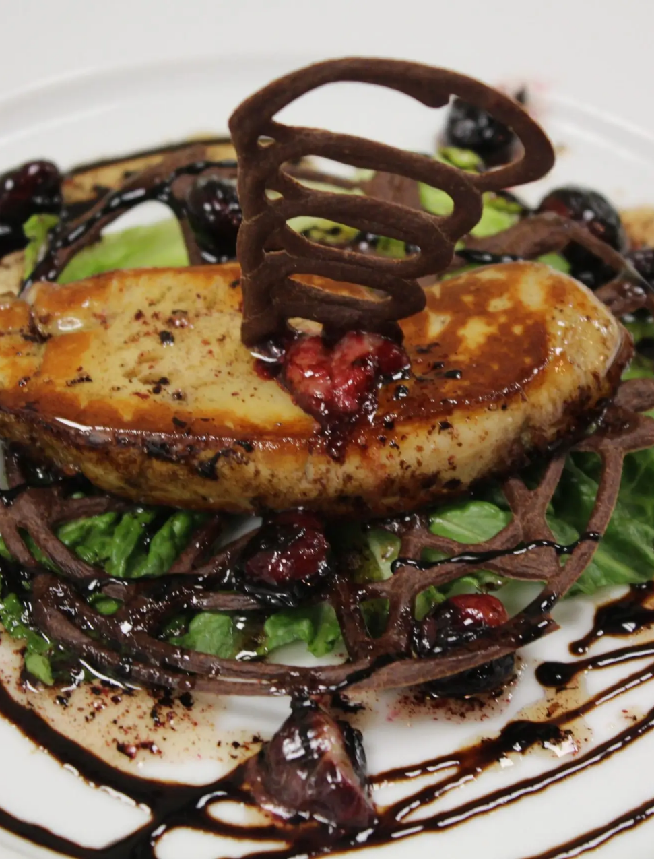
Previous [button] (30, 511)
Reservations (101, 250)
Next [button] (172, 511)
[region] (101, 514)
